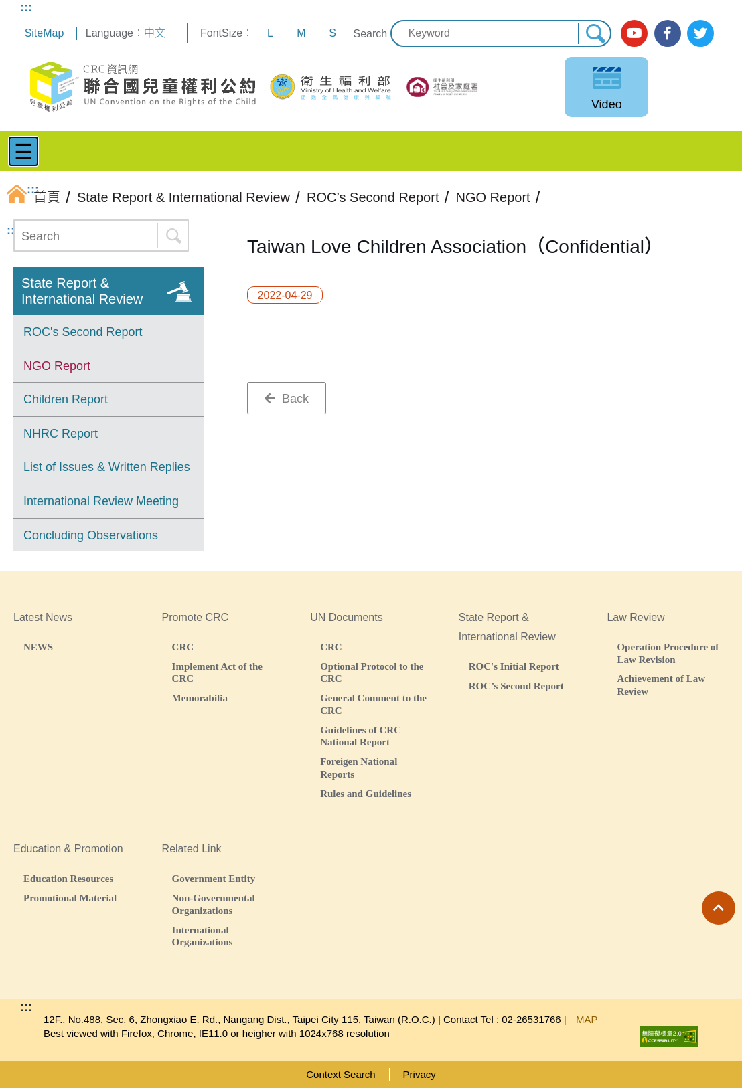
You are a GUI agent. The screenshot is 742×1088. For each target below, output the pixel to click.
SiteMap (44, 33)
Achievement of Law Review (661, 684)
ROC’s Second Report (516, 686)
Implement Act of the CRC (217, 672)
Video (606, 104)
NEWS (38, 647)
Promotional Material (70, 898)
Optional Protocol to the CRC (371, 672)
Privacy (419, 1074)
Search (370, 33)
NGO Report (56, 366)
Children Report (65, 399)
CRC (183, 647)
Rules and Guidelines (365, 793)
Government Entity (214, 878)
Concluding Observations (90, 535)
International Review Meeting (101, 501)
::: (26, 7)
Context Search (340, 1074)
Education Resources (68, 878)
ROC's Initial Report (514, 666)
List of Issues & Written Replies (106, 467)
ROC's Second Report (83, 332)
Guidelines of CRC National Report (360, 736)
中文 (154, 33)
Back (287, 398)
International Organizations (202, 936)
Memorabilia (200, 698)
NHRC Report (60, 433)
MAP (587, 1019)
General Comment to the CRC (373, 704)
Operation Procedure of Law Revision (668, 653)
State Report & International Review (82, 291)
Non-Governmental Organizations (213, 904)
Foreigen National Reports (358, 767)
